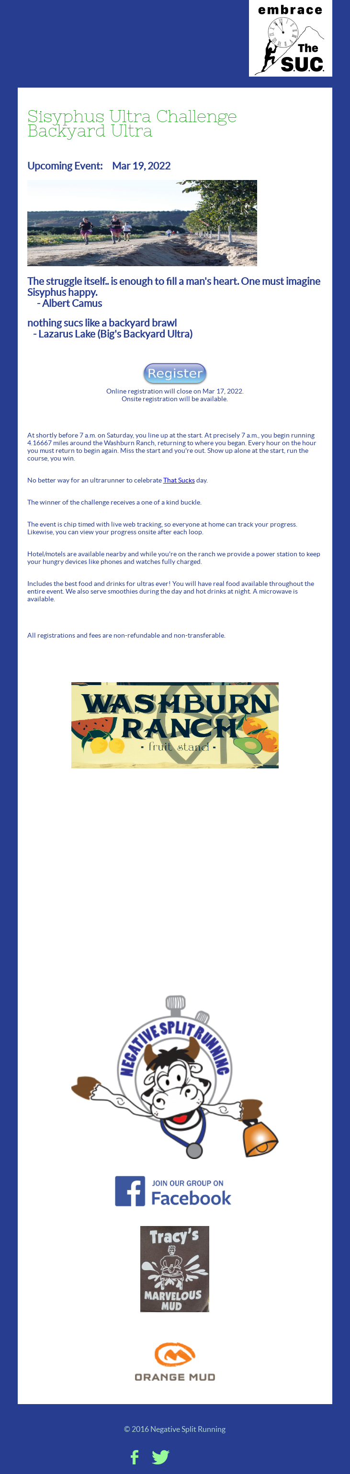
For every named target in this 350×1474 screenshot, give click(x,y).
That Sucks (179, 480)
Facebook (134, 1457)
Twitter (160, 1457)
